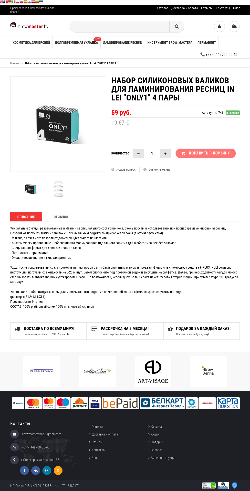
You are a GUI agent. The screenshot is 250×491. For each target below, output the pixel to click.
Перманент (207, 42)
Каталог (162, 8)
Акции (155, 434)
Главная (97, 426)
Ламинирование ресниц (122, 42)
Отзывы (207, 8)
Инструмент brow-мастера (169, 42)
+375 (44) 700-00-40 (218, 54)
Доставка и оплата (184, 8)
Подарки (157, 442)
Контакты (223, 8)
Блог (236, 8)
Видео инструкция (163, 457)
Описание (26, 217)
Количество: (120, 153)
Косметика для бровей (31, 42)
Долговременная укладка (77, 40)
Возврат (157, 450)
